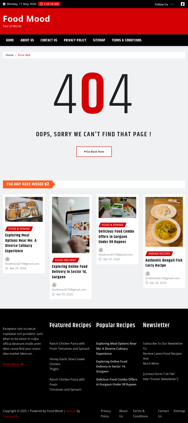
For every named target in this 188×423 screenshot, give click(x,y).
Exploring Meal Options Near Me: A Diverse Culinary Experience (21, 243)
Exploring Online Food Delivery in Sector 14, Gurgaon (70, 272)
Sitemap (99, 40)
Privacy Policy (75, 40)
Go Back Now (94, 151)
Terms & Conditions (127, 40)
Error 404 (24, 55)
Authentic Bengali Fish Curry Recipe (163, 263)
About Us (27, 40)
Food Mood (26, 18)
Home (10, 40)
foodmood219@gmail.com (22, 263)
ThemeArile (11, 416)
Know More (13, 364)
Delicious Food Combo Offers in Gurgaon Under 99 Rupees (116, 236)
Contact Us (49, 40)
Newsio (71, 411)
